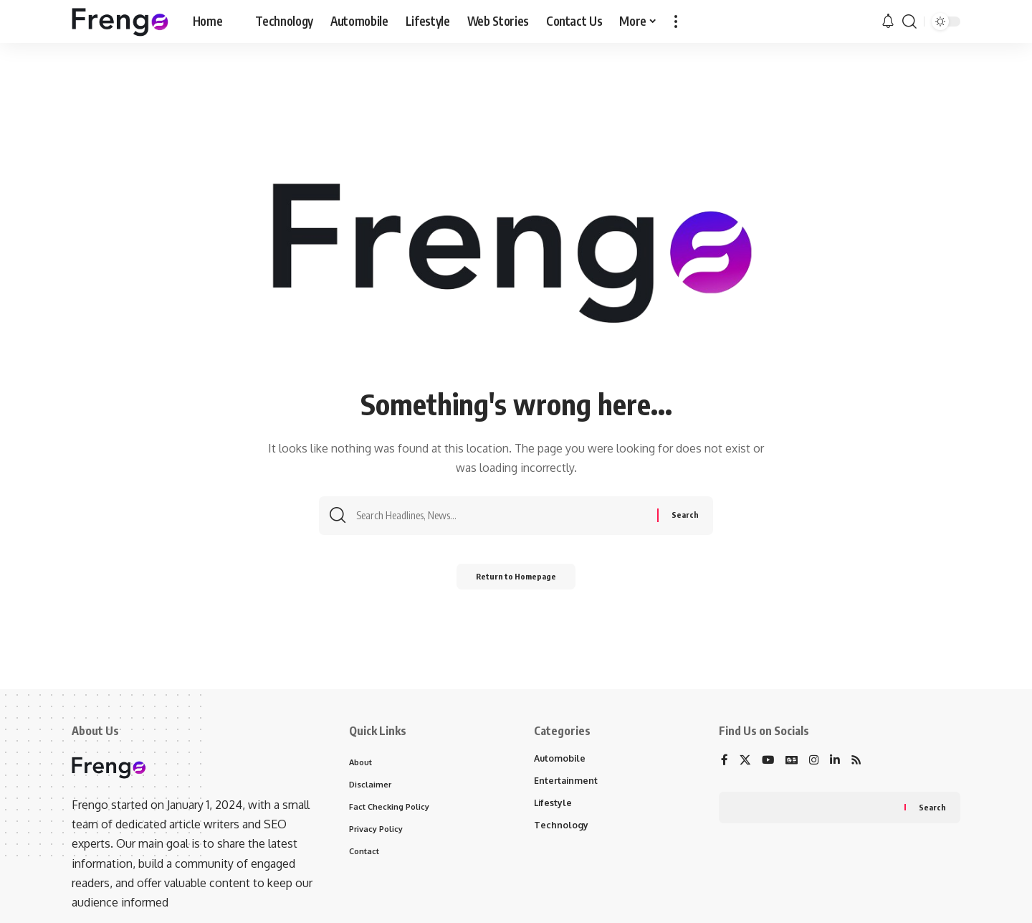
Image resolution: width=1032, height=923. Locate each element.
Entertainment (566, 781)
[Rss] (860, 761)
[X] (745, 761)
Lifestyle (553, 804)
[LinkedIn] (838, 761)
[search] (909, 21)
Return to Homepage (516, 580)
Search (932, 808)
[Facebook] (724, 761)
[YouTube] (769, 761)
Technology (561, 827)
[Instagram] (816, 761)
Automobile (561, 759)
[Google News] (793, 761)
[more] (676, 21)
